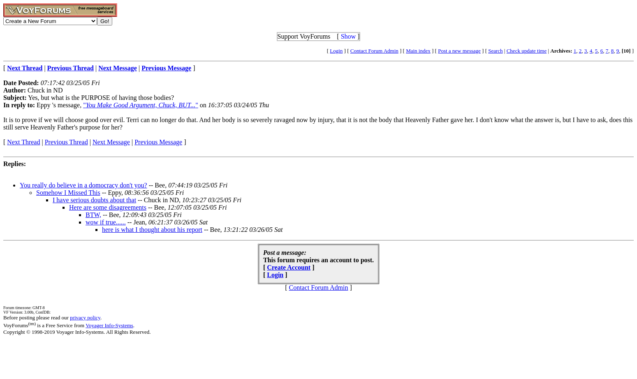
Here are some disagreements (107, 207)
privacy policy (85, 317)
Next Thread (23, 142)
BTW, (93, 214)
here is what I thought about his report (152, 229)
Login (336, 51)
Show (348, 36)
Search (495, 51)
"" (140, 105)
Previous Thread (66, 142)
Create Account (288, 267)
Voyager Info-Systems (109, 325)
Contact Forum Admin (374, 51)
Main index (418, 51)
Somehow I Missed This (68, 192)
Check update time (527, 51)
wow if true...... (106, 222)
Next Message (111, 142)
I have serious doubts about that (94, 199)
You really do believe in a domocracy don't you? (83, 185)
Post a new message (459, 51)
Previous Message (158, 142)
